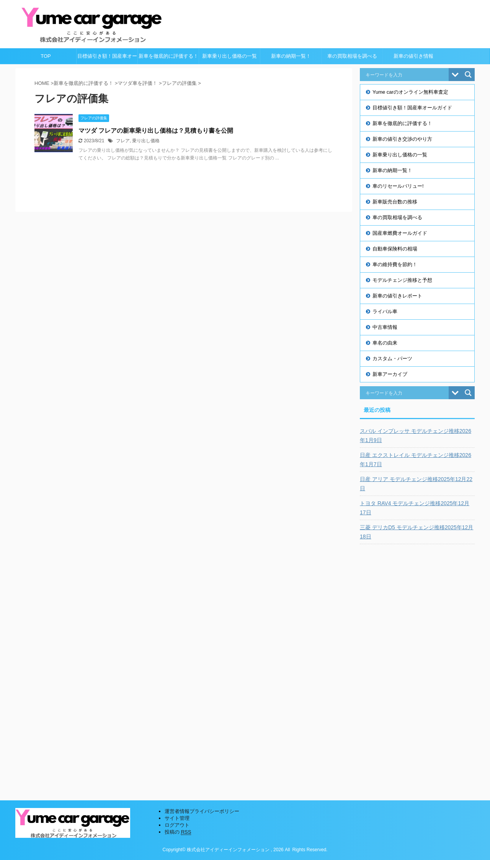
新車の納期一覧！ (291, 56)
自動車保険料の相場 (394, 249)
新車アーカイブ (389, 374)
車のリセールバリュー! (398, 186)
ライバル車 (384, 311)
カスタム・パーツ (392, 358)
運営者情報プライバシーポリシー (202, 811)
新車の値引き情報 (413, 56)
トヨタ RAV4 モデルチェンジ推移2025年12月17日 (414, 507)
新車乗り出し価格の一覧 (229, 56)
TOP (46, 56)
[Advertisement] (417, 666)
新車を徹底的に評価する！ (168, 56)
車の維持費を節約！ (394, 264)
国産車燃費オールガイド (399, 233)
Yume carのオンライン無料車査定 (410, 92)
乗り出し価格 (146, 140)
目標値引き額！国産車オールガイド (107, 58)
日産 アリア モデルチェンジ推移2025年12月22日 (416, 483)
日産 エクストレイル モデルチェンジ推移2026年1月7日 (415, 459)
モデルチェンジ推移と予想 (402, 280)
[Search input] (406, 74)
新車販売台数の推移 (394, 202)
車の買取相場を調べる (352, 56)
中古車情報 (384, 327)
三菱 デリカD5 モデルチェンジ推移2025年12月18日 (416, 532)
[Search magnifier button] (468, 74)
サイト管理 (177, 818)
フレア (123, 140)
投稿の (178, 832)
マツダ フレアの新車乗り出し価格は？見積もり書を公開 (155, 130)
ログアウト (177, 825)
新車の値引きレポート (397, 296)
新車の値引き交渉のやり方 (402, 139)
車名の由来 (384, 343)
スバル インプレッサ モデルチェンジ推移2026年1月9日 (415, 435)
